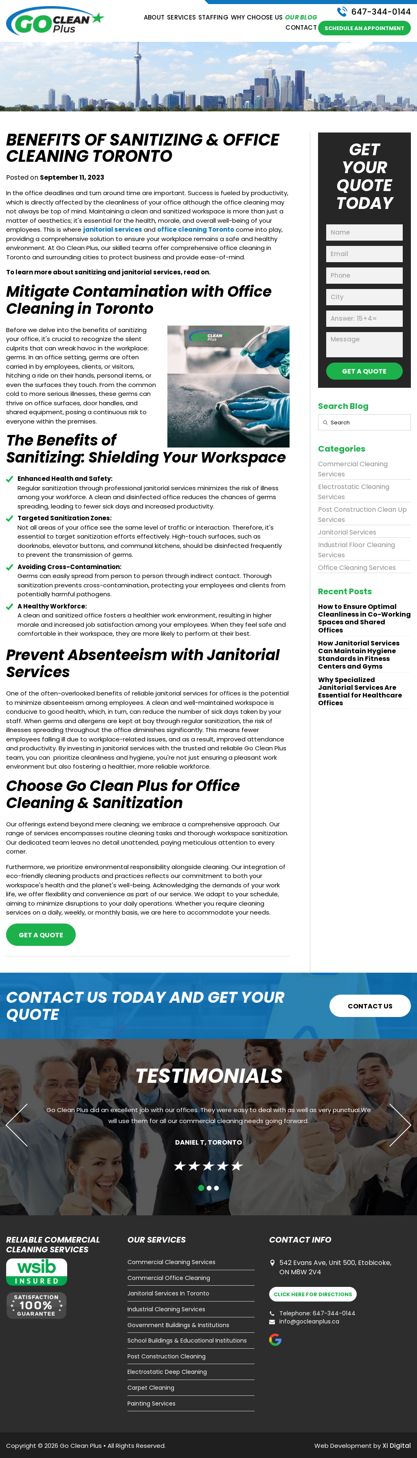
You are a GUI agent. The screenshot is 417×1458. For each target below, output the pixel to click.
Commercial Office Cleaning (168, 1278)
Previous (27, 1125)
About (154, 17)
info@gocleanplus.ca (304, 1321)
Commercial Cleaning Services (353, 469)
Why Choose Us (257, 17)
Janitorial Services (347, 532)
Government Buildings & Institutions (178, 1325)
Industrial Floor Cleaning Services (356, 550)
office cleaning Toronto (195, 229)
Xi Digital (396, 1445)
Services (181, 17)
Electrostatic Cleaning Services (353, 492)
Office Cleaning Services (357, 567)
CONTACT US (370, 1006)
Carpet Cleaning (150, 1388)
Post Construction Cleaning (166, 1356)
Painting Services (151, 1404)
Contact (301, 27)
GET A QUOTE (364, 371)
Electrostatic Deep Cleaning (167, 1372)
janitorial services (112, 229)
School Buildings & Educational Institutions (187, 1341)
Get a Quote (41, 935)
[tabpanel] (208, 1135)
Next (390, 1125)
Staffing (213, 17)
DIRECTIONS (313, 1294)
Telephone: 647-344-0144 (312, 1313)
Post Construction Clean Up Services (362, 514)
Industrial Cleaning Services (166, 1309)
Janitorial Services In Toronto (168, 1293)
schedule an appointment (364, 28)
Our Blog (301, 17)
